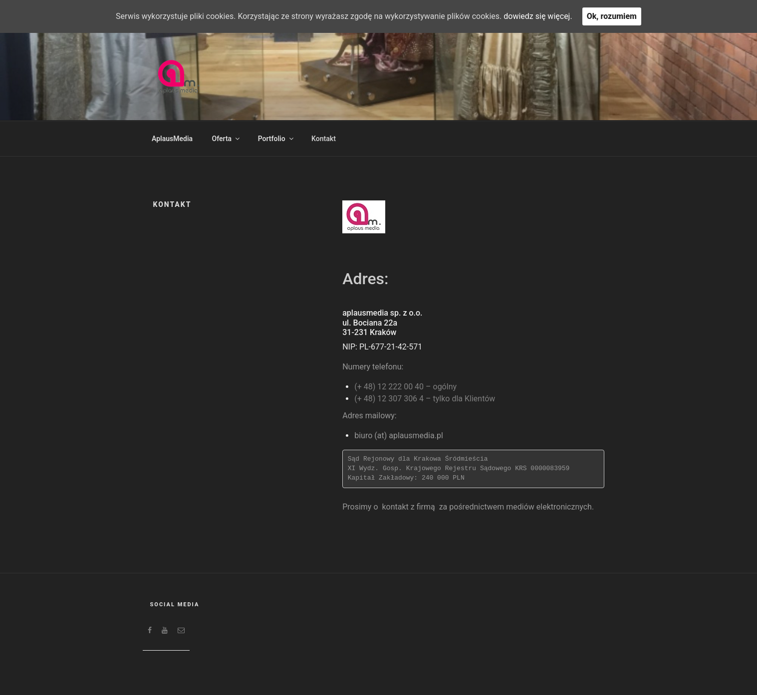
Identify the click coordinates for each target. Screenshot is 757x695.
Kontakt (323, 139)
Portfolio (276, 139)
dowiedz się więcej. (538, 16)
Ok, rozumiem (612, 16)
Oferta (227, 139)
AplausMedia (172, 139)
